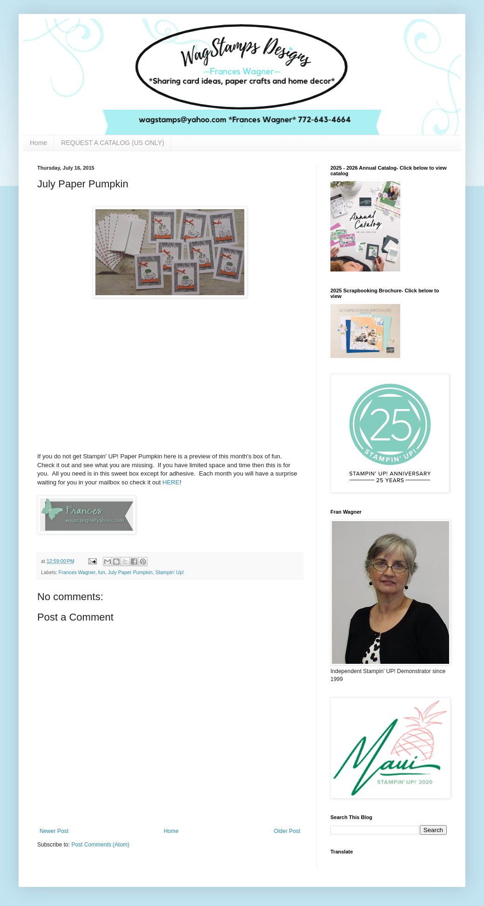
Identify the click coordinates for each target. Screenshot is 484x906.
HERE (171, 482)
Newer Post (54, 831)
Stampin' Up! (169, 572)
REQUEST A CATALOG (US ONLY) (112, 142)
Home (38, 142)
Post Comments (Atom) (100, 844)
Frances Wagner (77, 572)
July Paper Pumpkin (130, 572)
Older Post (287, 831)
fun (101, 572)
